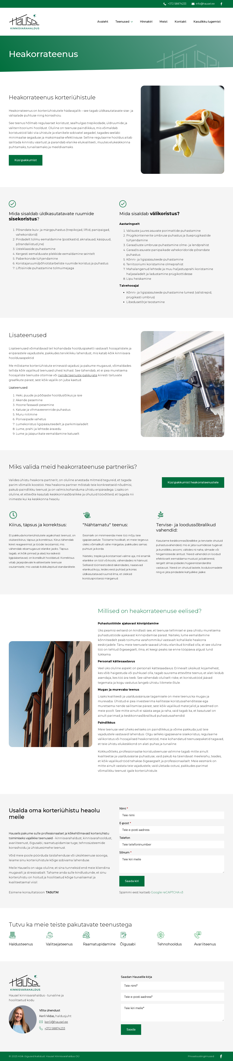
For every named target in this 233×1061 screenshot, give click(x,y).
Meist (163, 21)
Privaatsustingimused (201, 1056)
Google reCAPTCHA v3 (167, 892)
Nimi (123, 808)
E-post (125, 823)
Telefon (124, 838)
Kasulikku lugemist (207, 21)
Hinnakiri (146, 21)
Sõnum (125, 852)
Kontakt (180, 21)
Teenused (122, 21)
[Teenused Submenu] (132, 22)
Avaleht (102, 21)
